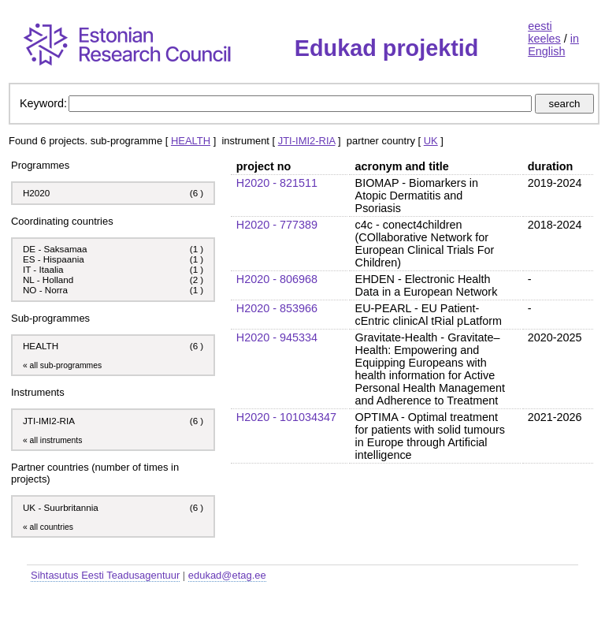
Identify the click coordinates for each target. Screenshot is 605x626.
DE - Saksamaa (55, 249)
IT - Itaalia (43, 269)
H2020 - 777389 (276, 224)
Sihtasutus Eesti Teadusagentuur (105, 575)
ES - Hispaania (53, 259)
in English (553, 45)
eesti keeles (544, 32)
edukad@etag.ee (227, 575)
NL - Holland (48, 279)
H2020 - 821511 (276, 183)
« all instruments (52, 440)
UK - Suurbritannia (60, 507)
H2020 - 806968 (276, 279)
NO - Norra (45, 290)
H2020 (36, 193)
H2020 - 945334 (276, 337)
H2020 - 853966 (276, 308)
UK (431, 141)
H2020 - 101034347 (286, 417)
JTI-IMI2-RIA (307, 141)
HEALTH (190, 141)
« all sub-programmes (62, 365)
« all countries (48, 527)
